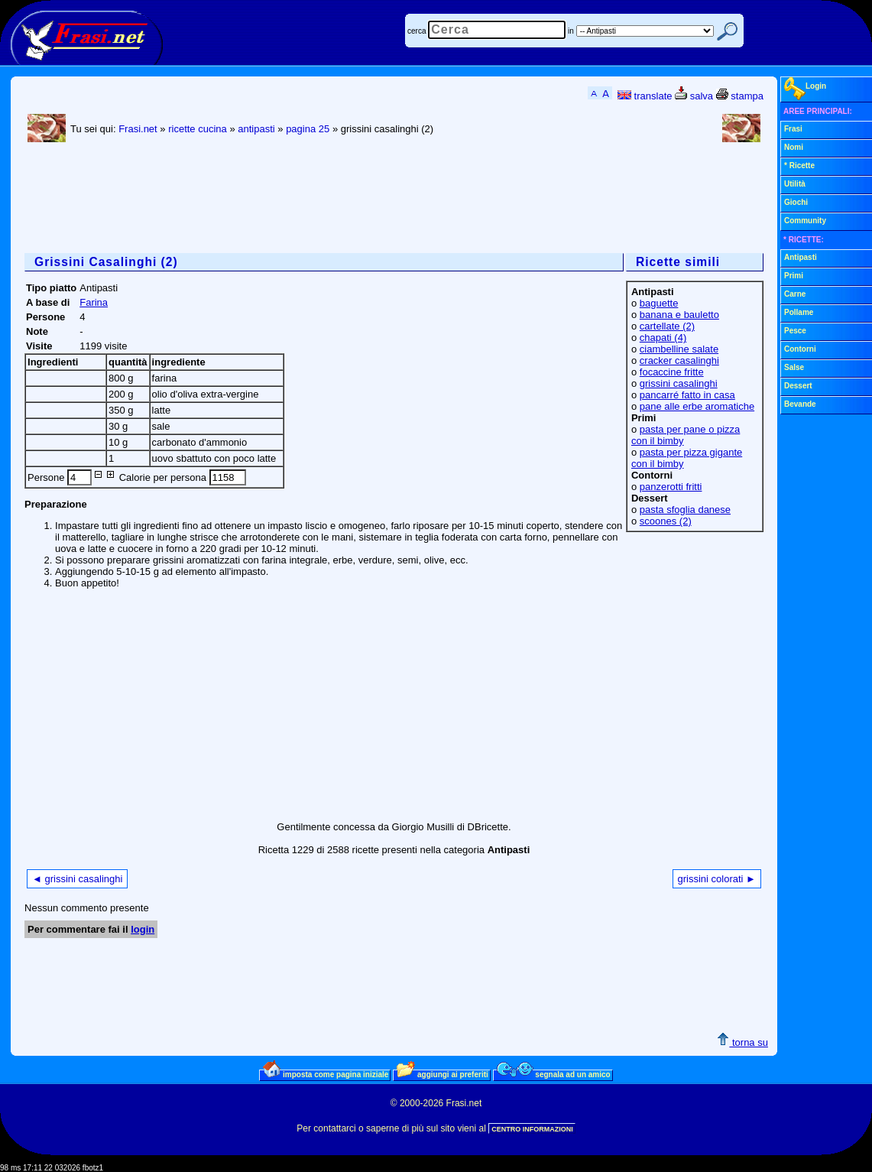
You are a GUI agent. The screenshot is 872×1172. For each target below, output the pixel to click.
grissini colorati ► (717, 879)
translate (645, 96)
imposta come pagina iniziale (325, 1074)
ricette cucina (197, 129)
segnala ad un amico (554, 1074)
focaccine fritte (672, 372)
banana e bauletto (679, 314)
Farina (93, 302)
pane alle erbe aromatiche (697, 406)
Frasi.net (137, 129)
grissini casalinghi (679, 383)
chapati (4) (663, 337)
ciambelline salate (679, 349)
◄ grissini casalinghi (77, 879)
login (142, 929)
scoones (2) (666, 521)
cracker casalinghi (679, 360)
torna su (742, 1042)
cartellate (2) (667, 326)
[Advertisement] (302, 199)
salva (694, 96)
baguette (659, 303)
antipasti (256, 129)
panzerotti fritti (671, 486)
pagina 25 (307, 129)
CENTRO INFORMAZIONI (532, 1129)
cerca (416, 31)
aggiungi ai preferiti (442, 1074)
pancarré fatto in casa (687, 395)
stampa (739, 96)
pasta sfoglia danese (685, 509)
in (571, 31)
